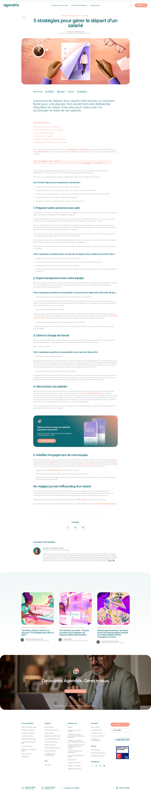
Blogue (70, 727)
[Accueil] (5, 5)
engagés (51, 462)
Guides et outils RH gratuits (74, 730)
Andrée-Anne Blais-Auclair (75, 32)
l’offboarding (83, 149)
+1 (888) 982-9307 (122, 740)
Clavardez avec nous (51, 730)
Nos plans (48, 764)
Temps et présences (28, 730)
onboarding (41, 152)
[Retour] (24, 17)
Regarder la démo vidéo (53, 736)
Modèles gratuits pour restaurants (75, 751)
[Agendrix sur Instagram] (100, 766)
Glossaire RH (72, 760)
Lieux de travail (26, 754)
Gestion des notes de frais (28, 742)
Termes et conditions (98, 736)
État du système (50, 751)
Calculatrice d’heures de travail (76, 756)
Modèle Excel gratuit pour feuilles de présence (76, 741)
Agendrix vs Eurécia (74, 768)
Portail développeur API (53, 748)
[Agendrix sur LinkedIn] (96, 766)
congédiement (72, 149)
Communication (26, 746)
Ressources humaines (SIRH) (28, 750)
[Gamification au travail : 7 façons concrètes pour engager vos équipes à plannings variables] (75, 618)
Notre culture (95, 727)
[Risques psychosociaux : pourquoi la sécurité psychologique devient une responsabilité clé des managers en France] (113, 618)
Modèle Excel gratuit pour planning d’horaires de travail (76, 736)
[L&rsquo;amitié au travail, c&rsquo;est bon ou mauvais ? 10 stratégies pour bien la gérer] (37, 618)
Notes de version (50, 745)
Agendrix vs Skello (74, 762)
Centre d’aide (49, 727)
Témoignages (95, 750)
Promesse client (96, 730)
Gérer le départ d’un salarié (46, 161)
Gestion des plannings (28, 727)
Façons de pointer (27, 736)
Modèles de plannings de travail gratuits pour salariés (76, 746)
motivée (98, 163)
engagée (86, 163)
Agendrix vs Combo (74, 765)
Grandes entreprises (97, 756)
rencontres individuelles (91, 393)
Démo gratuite (49, 733)
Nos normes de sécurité (52, 739)
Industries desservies (98, 753)
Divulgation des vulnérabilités (50, 754)
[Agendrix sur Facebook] (92, 766)
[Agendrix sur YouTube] (104, 766)
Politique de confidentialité (96, 739)
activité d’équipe (53, 470)
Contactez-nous (96, 733)
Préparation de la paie (28, 739)
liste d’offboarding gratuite (105, 504)
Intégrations (25, 756)
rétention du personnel (86, 464)
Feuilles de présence (28, 733)
